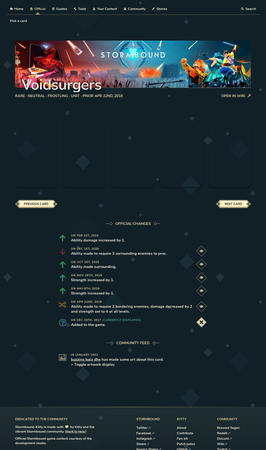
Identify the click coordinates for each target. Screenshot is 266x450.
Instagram (145, 438)
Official (37, 9)
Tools (80, 9)
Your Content (105, 9)
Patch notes (186, 444)
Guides (59, 9)
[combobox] (10, 21)
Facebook (145, 433)
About (181, 428)
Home (16, 9)
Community (134, 9)
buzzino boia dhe (86, 359)
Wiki (222, 444)
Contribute (185, 433)
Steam (142, 444)
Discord (224, 438)
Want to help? (75, 431)
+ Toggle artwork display (93, 364)
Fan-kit (182, 438)
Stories (159, 9)
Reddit (224, 433)
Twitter (143, 428)
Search (248, 9)
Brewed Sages (228, 428)
